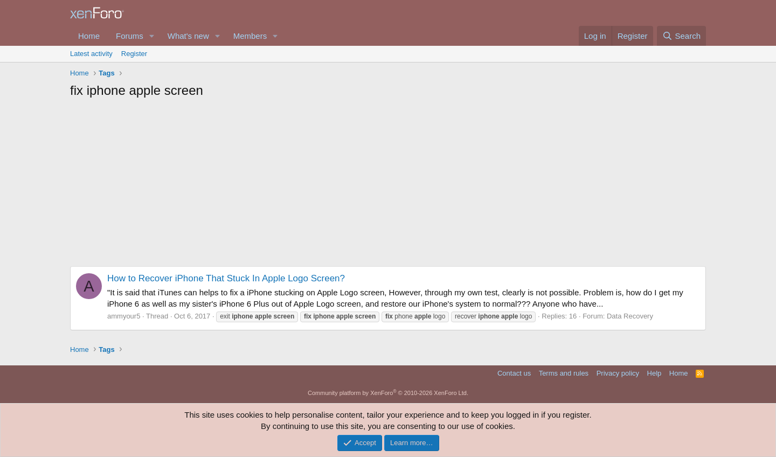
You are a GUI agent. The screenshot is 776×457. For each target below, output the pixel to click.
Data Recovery (630, 316)
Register (134, 54)
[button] (152, 36)
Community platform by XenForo (388, 393)
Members (250, 35)
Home (89, 35)
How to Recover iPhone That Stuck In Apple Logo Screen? (226, 278)
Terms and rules (563, 373)
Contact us (514, 373)
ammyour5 (123, 316)
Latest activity (91, 54)
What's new (188, 35)
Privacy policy (618, 373)
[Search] (681, 36)
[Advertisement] (388, 185)
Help (654, 373)
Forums (129, 35)
